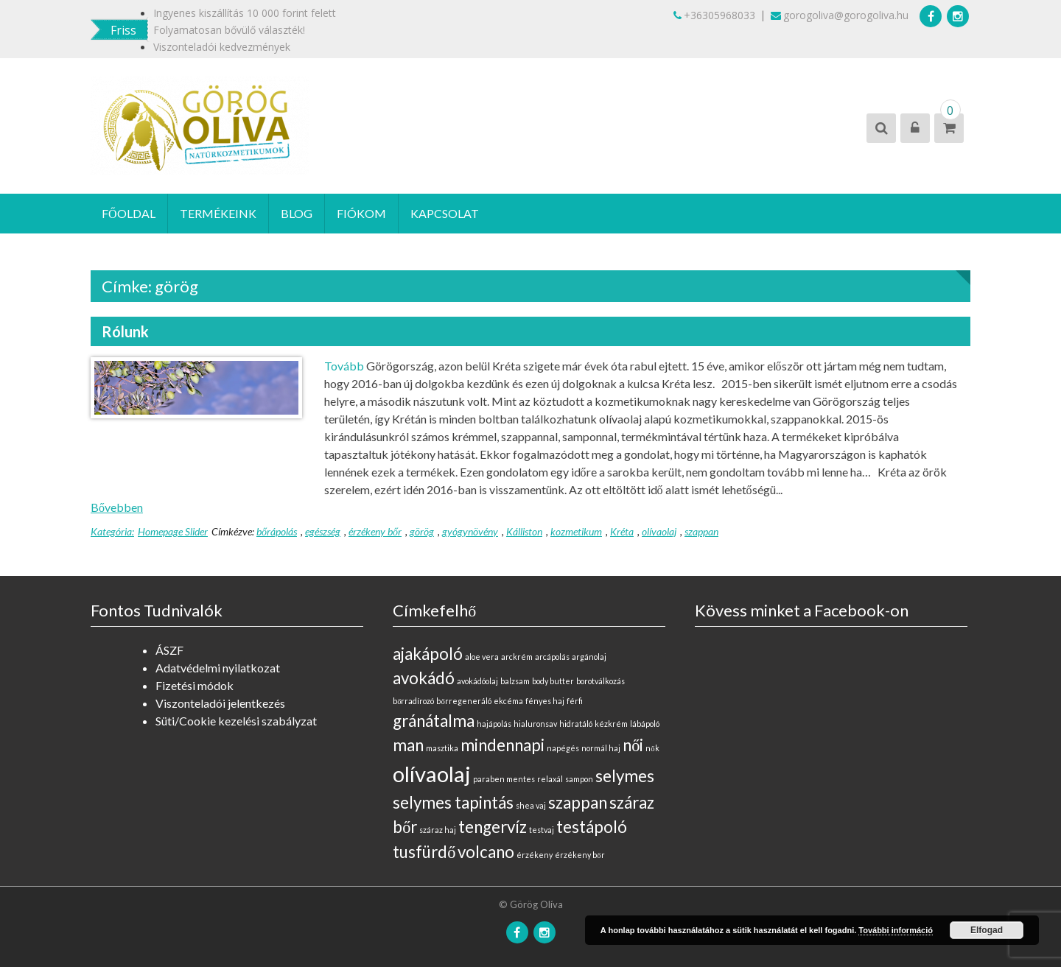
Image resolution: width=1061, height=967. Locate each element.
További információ (895, 930)
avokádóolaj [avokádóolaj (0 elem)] (477, 681)
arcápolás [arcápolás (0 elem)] (552, 656)
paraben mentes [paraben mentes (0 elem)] (504, 779)
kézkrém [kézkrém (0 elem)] (611, 723)
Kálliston (524, 531)
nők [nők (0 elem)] (652, 748)
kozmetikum (576, 531)
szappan (701, 531)
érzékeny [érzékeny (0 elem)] (535, 854)
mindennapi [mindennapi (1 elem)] (502, 745)
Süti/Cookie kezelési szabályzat (236, 721)
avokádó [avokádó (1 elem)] (424, 678)
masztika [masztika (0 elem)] (442, 748)
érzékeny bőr (375, 531)
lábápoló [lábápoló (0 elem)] (644, 723)
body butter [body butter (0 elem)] (553, 681)
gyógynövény (470, 531)
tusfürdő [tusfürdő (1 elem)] (424, 852)
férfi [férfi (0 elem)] (575, 701)
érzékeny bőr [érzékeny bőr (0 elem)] (579, 854)
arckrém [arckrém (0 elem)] (517, 656)
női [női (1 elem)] (633, 745)
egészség (322, 531)
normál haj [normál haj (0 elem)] (600, 748)
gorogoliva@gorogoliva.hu (839, 15)
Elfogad (986, 930)
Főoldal (128, 213)
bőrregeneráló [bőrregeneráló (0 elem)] (463, 701)
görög (422, 531)
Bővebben (117, 507)
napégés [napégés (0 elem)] (563, 748)
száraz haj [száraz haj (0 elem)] (437, 829)
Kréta (622, 531)
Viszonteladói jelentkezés (220, 703)
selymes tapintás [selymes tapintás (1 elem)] (453, 802)
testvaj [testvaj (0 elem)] (541, 829)
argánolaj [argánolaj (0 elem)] (589, 656)
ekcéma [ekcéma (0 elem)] (508, 701)
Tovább (344, 366)
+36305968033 (714, 15)
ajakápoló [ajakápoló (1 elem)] (428, 654)
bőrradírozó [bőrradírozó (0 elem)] (413, 701)
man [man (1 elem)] (408, 745)
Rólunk (125, 331)
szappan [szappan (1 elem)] (577, 802)
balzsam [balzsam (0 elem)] (515, 681)
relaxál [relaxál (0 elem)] (550, 779)
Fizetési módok (194, 685)
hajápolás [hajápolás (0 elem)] (494, 723)
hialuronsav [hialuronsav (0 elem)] (535, 723)
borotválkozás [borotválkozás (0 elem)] (600, 681)
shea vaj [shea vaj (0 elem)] (531, 805)
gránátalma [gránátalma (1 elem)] (434, 721)
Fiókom (361, 213)
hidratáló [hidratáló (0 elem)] (575, 723)
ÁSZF (169, 650)
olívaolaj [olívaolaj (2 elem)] (432, 774)
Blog (296, 213)
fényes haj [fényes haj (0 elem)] (544, 701)
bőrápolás (276, 531)
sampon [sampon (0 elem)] (579, 779)
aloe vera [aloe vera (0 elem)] (482, 656)
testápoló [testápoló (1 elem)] (591, 827)
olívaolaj (659, 531)
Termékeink (218, 213)
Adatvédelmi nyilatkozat (217, 668)
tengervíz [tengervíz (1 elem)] (492, 827)
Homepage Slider (173, 531)
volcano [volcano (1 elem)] (486, 852)
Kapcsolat (444, 213)
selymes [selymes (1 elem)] (624, 776)
